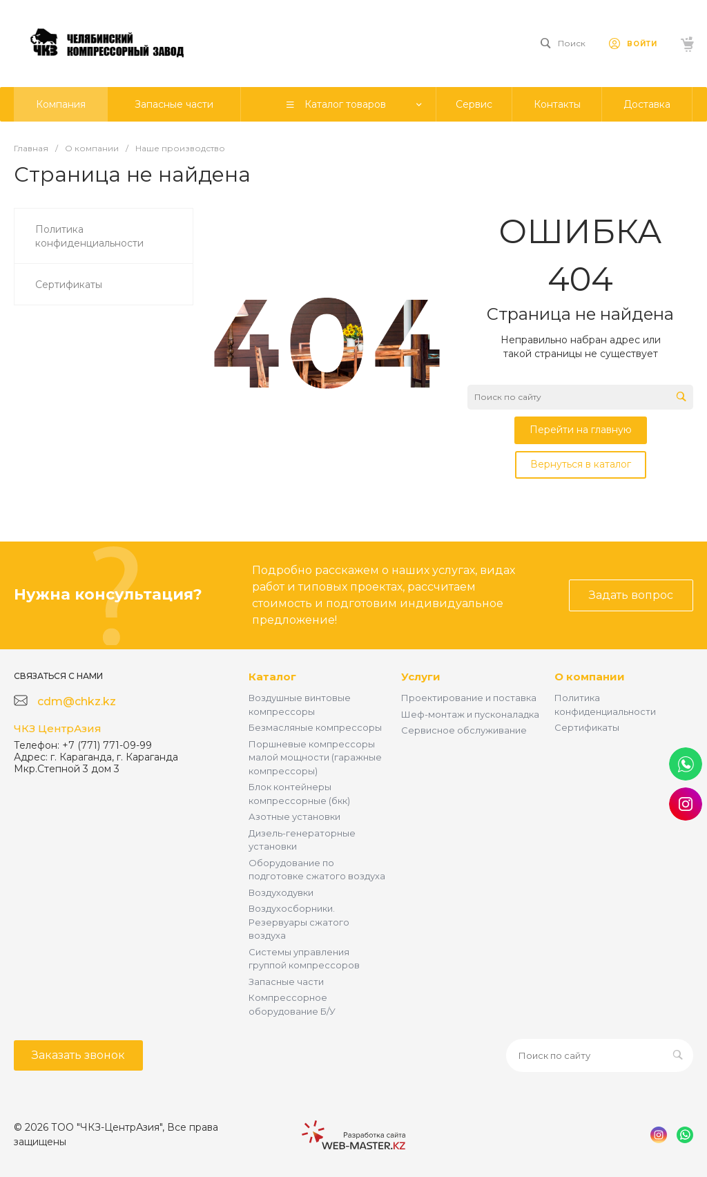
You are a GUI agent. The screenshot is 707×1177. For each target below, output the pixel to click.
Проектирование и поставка (468, 697)
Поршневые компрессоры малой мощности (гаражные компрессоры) (315, 757)
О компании (589, 676)
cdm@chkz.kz (76, 701)
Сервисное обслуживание (464, 730)
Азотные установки (294, 816)
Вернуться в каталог (580, 464)
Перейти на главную (581, 429)
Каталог (272, 676)
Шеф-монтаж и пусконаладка (470, 714)
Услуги (420, 676)
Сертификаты (586, 727)
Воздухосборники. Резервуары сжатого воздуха (299, 922)
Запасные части (286, 981)
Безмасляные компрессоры (315, 727)
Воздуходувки (281, 892)
